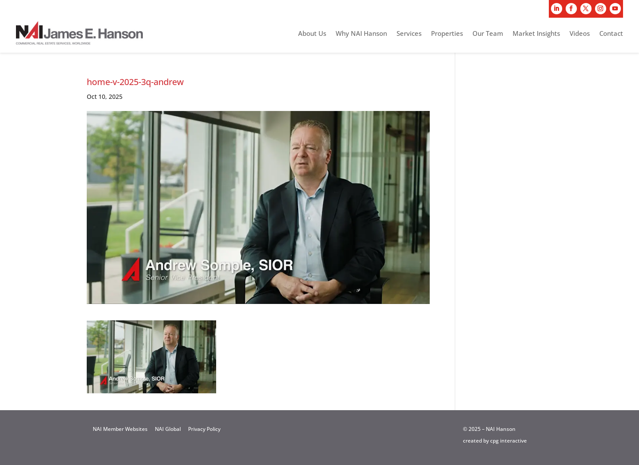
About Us (312, 34)
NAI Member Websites (120, 429)
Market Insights (536, 34)
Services (409, 34)
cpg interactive (508, 440)
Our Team (487, 34)
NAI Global (168, 429)
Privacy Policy (204, 429)
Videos (580, 34)
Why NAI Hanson (361, 34)
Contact (611, 34)
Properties (447, 34)
